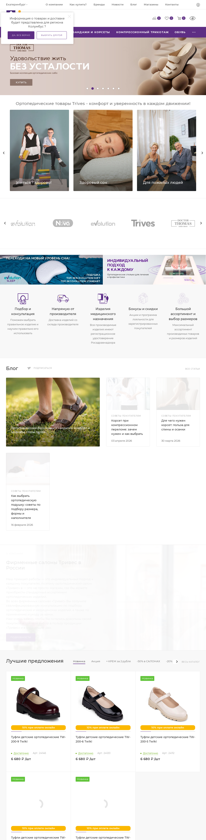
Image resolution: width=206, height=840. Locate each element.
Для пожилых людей (163, 182)
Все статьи (192, 369)
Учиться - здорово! (34, 182)
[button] (87, 88)
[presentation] (5, 223)
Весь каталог (191, 662)
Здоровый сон (93, 182)
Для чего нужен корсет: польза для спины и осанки (175, 425)
